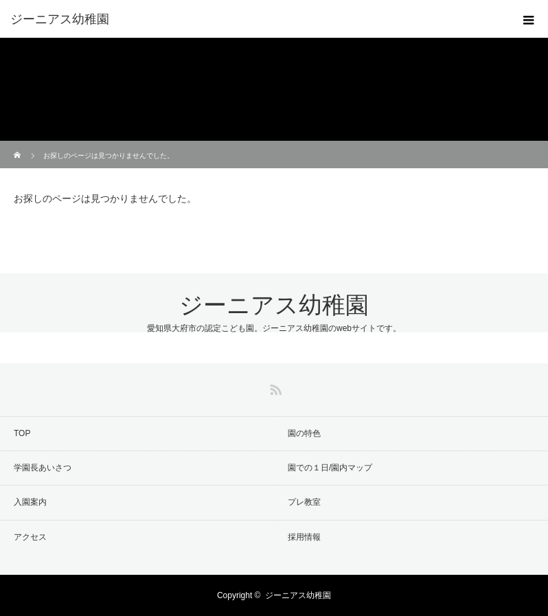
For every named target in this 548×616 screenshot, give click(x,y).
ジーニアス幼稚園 (274, 305)
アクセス (30, 537)
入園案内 (30, 502)
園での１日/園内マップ (330, 467)
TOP (22, 433)
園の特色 (304, 433)
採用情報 (304, 537)
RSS (274, 387)
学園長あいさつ (42, 467)
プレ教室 (304, 502)
